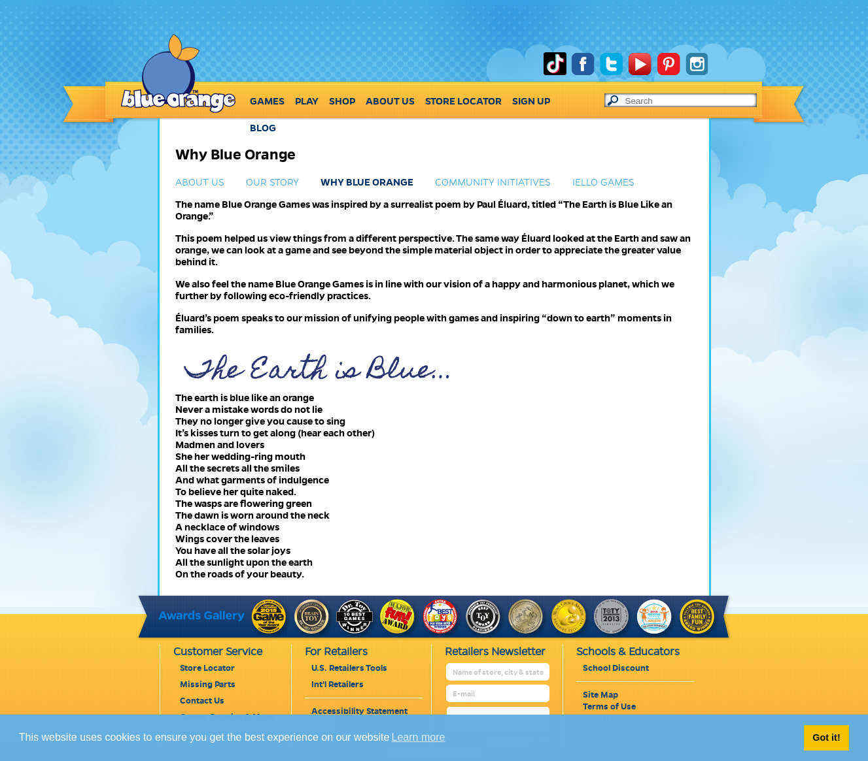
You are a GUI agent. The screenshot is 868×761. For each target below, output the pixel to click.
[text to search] (690, 100)
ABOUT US (199, 182)
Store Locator (207, 668)
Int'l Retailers (337, 684)
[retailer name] (498, 672)
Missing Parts (207, 684)
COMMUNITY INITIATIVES (493, 182)
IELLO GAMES (603, 182)
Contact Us (202, 701)
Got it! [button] (826, 737)
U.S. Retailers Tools (349, 668)
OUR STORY (272, 182)
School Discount (616, 668)
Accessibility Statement (359, 711)
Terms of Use (609, 707)
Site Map (600, 695)
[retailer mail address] (498, 694)
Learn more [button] (418, 737)
